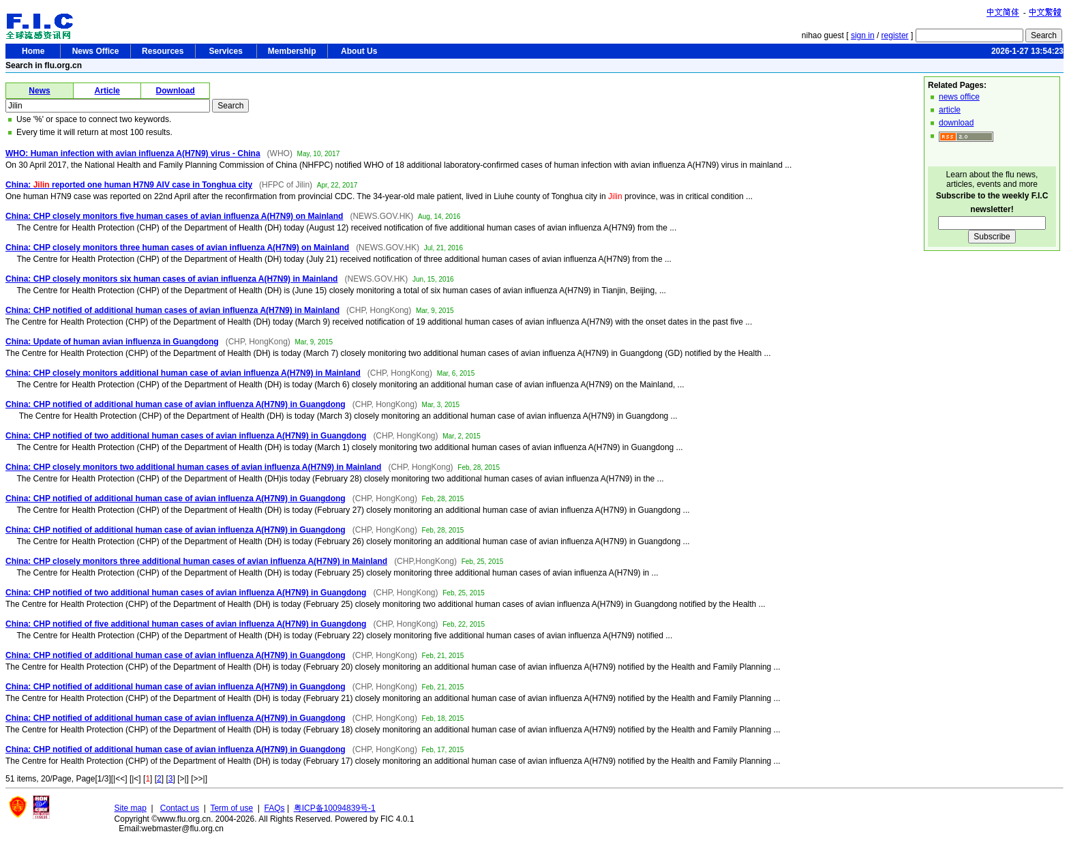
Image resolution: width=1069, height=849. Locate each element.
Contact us (179, 808)
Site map (131, 808)
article (950, 110)
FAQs (275, 808)
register (895, 35)
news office (959, 97)
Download (175, 90)
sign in (863, 35)
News (39, 90)
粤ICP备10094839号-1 (335, 808)
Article (107, 90)
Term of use (231, 808)
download (956, 123)
